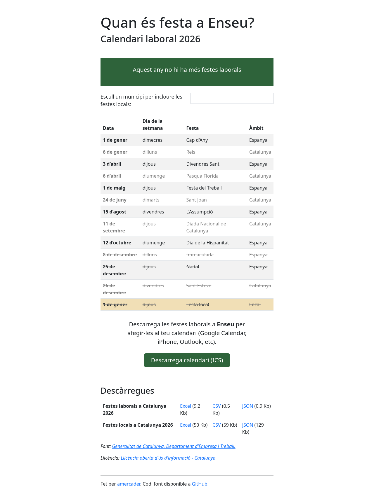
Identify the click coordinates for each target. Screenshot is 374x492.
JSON (247, 406)
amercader (128, 484)
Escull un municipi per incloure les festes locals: (141, 100)
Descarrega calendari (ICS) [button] (187, 360)
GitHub (199, 484)
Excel (185, 406)
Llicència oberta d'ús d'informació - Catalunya (168, 458)
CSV (216, 406)
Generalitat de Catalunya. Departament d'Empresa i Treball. (173, 446)
